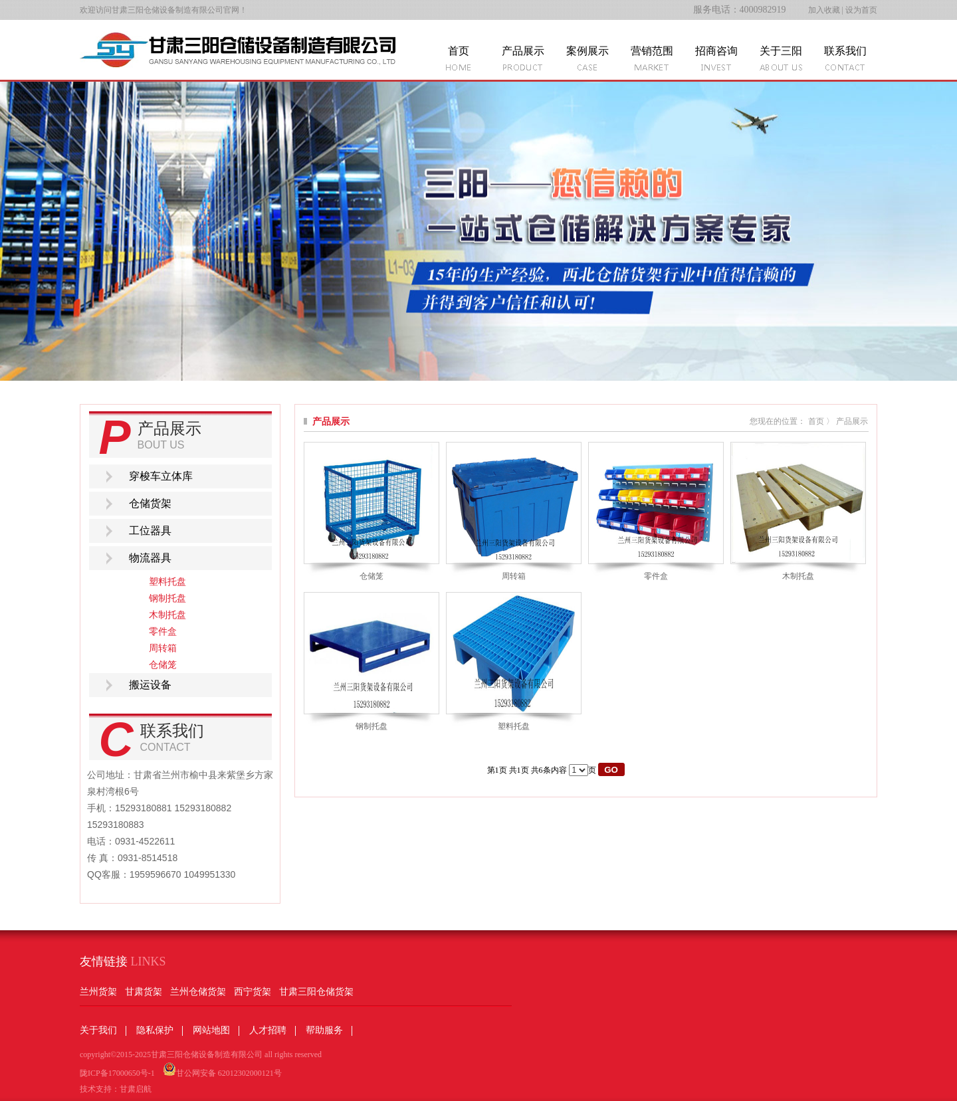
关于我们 (98, 1030)
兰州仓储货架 (198, 992)
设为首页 (861, 10)
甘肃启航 (136, 1089)
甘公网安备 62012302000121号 (222, 1070)
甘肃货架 (143, 992)
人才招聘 (267, 1030)
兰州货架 (98, 992)
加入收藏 (824, 10)
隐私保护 (154, 1030)
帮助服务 (324, 1030)
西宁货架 (252, 992)
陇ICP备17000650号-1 (117, 1073)
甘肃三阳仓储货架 (316, 992)
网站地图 (211, 1030)
